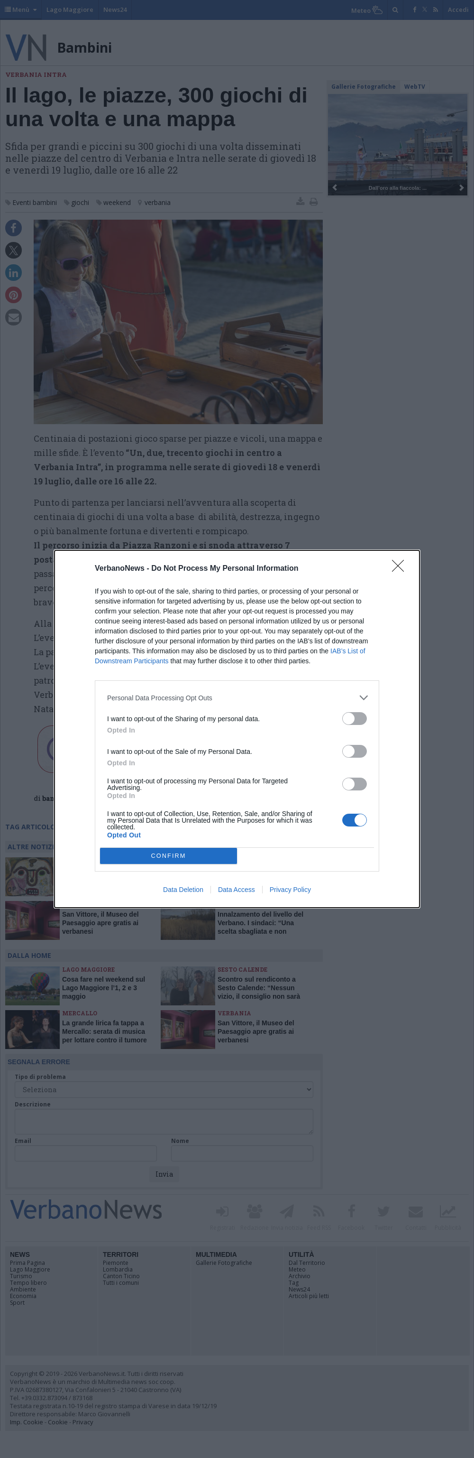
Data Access (236, 889)
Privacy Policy (290, 889)
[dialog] (237, 729)
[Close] (401, 569)
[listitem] (237, 698)
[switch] (354, 718)
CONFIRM (168, 856)
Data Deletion (183, 889)
